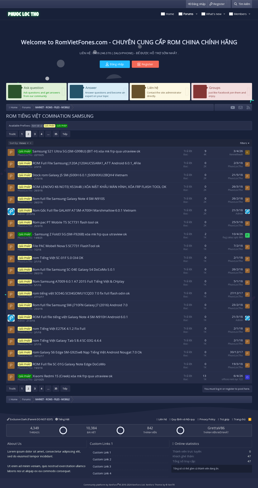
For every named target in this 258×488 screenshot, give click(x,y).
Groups (214, 87)
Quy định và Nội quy (183, 419)
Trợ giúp (224, 419)
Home (170, 14)
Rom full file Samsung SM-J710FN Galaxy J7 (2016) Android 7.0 (80, 305)
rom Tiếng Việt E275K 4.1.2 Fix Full (59, 328)
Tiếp (65, 134)
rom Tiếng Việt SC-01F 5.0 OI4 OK (58, 258)
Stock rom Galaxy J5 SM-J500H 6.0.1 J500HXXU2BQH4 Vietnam (80, 175)
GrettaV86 (216, 428)
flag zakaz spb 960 (233, 237)
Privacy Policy (207, 419)
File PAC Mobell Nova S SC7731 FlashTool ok (66, 246)
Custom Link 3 (102, 466)
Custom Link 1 (102, 452)
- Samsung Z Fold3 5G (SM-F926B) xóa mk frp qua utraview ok (80, 234)
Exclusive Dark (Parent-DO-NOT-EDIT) (30, 419)
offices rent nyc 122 (232, 379)
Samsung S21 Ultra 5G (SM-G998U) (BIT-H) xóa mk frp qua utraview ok (86, 151)
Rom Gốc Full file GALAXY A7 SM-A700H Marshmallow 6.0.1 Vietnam (84, 210)
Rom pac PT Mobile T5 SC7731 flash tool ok (65, 222)
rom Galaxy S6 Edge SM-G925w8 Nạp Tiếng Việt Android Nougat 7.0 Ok (87, 352)
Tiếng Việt (62, 419)
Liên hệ (152, 87)
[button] (196, 14)
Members (240, 14)
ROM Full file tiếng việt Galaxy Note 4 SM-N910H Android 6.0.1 (80, 317)
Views (19, 143)
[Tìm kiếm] (242, 4)
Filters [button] (243, 143)
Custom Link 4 (102, 473)
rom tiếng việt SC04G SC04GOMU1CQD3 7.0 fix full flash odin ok (81, 293)
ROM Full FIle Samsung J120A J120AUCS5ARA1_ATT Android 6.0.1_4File (87, 163)
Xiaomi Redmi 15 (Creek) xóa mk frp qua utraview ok (72, 376)
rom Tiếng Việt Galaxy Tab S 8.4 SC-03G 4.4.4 (67, 340)
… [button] (48, 134)
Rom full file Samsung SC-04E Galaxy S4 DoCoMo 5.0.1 (74, 269)
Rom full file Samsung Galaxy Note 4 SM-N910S (69, 198)
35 (56, 134)
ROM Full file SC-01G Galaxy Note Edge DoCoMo (69, 364)
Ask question (33, 87)
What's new (213, 14)
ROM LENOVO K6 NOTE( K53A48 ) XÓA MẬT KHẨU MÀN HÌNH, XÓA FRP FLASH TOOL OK (99, 186)
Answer (91, 87)
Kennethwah (236, 154)
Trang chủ (240, 419)
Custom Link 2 (102, 459)
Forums (188, 14)
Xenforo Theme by (160, 484)
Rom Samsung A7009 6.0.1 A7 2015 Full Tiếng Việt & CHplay (78, 281)
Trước (12, 134)
